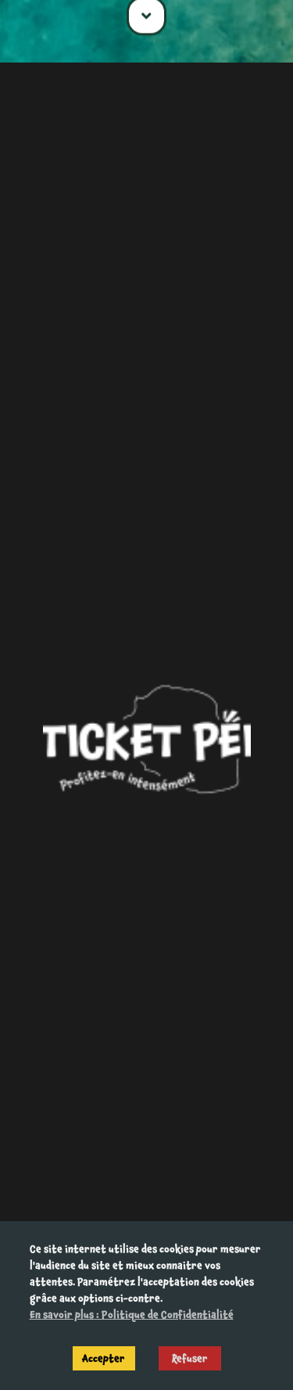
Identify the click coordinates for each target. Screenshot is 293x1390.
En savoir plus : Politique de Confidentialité (132, 1314)
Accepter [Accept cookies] (103, 1358)
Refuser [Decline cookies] (190, 1358)
